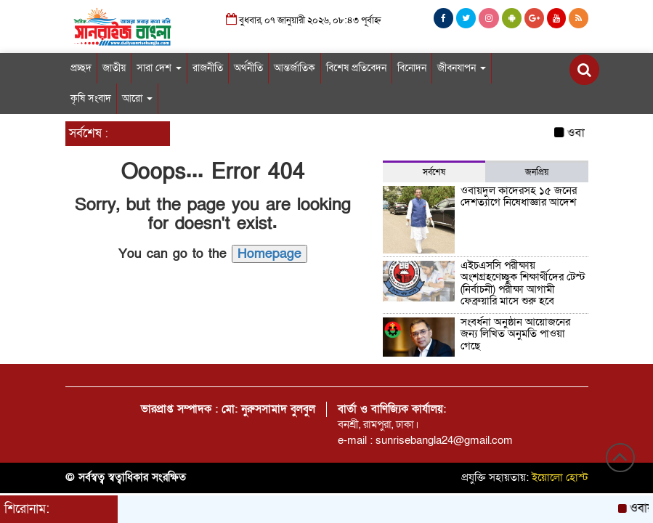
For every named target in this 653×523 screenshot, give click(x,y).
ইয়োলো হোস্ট (560, 477)
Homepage (269, 254)
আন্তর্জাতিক (294, 68)
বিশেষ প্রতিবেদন (356, 68)
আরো (137, 98)
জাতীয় (114, 68)
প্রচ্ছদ (81, 68)
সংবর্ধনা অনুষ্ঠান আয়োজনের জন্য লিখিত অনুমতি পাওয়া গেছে (515, 334)
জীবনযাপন (461, 68)
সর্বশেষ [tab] (434, 172)
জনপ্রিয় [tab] (536, 172)
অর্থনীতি (248, 68)
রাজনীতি (207, 68)
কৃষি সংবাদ (90, 98)
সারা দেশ (159, 68)
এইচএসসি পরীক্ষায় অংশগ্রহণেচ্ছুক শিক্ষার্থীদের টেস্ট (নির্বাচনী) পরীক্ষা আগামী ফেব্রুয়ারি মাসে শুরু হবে (523, 283)
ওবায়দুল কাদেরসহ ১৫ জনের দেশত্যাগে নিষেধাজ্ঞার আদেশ (519, 196)
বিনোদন (411, 68)
